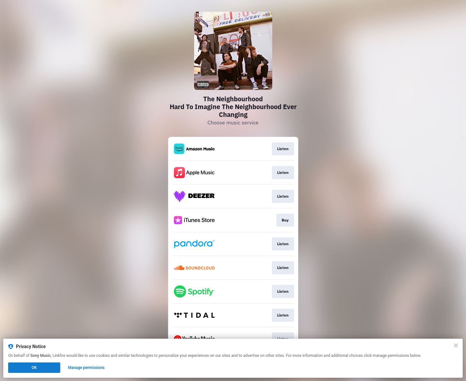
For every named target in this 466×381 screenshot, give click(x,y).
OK (34, 367)
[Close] (456, 345)
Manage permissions (86, 367)
